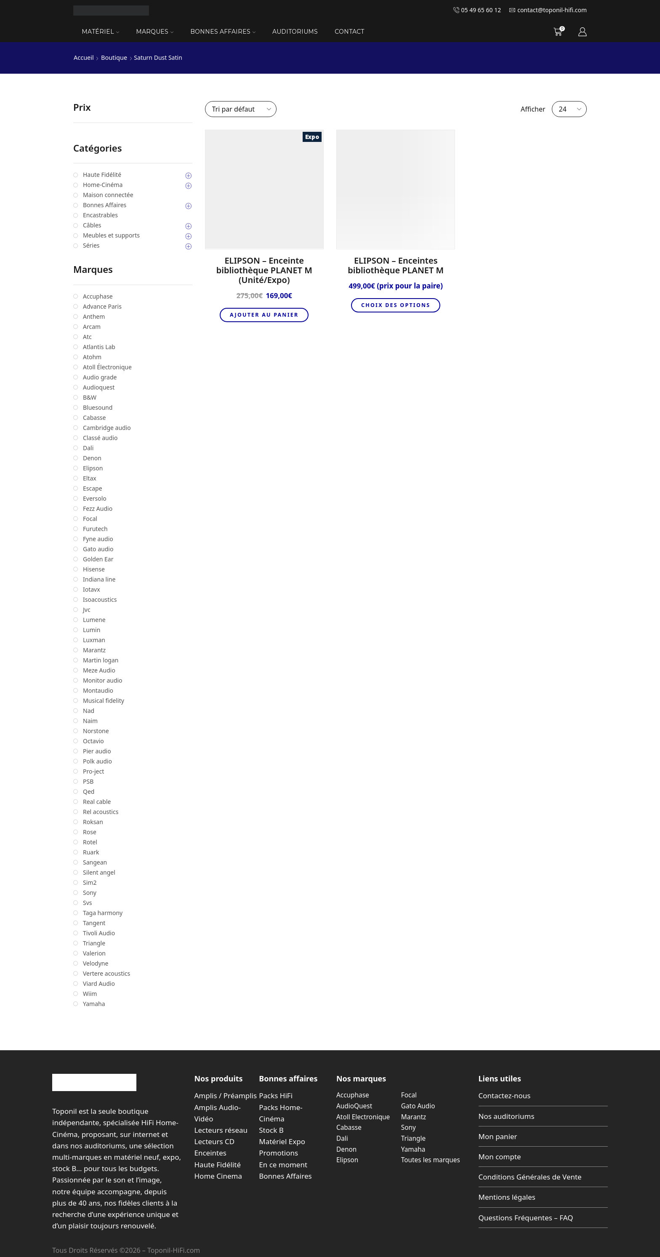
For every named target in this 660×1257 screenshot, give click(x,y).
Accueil (83, 57)
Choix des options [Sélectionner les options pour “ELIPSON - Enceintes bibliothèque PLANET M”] (396, 305)
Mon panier (498, 1136)
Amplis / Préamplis (225, 1095)
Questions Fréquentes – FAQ (526, 1217)
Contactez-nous (505, 1095)
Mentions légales (507, 1197)
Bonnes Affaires (222, 31)
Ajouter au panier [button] (264, 315)
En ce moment (283, 1164)
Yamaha (413, 1148)
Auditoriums (295, 31)
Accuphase (353, 1095)
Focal (409, 1095)
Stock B (271, 1129)
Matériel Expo (282, 1141)
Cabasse (349, 1127)
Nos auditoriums (507, 1116)
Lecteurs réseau (221, 1129)
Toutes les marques (431, 1159)
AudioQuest (354, 1105)
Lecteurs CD (214, 1141)
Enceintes (210, 1153)
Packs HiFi (276, 1095)
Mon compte (500, 1156)
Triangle (414, 1137)
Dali (342, 1137)
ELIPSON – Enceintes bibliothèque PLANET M (396, 265)
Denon (346, 1148)
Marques (154, 31)
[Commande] (241, 109)
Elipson (347, 1159)
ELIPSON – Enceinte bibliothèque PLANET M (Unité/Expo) (264, 269)
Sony (408, 1127)
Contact (349, 31)
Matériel (100, 31)
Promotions (278, 1153)
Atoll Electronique (364, 1116)
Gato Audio (418, 1105)
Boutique (112, 57)
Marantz (414, 1116)
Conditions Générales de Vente (530, 1177)
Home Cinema (218, 1175)
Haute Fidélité (217, 1164)
